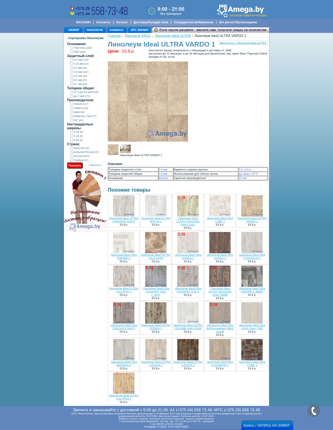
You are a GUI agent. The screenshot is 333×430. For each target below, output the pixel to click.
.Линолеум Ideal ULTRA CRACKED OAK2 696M (219, 291)
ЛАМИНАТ (116, 30)
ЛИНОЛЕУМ (94, 30)
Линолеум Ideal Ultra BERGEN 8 (124, 363)
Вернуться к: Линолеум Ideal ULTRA (243, 42)
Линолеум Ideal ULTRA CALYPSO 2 (124, 290)
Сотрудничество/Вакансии (193, 22)
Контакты (103, 22)
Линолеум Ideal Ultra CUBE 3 (252, 363)
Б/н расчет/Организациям (238, 22)
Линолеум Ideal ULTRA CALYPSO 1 (124, 397)
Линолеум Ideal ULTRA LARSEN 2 (188, 363)
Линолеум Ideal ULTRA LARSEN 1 (156, 363)
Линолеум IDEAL (138, 36)
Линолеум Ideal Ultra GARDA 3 (220, 256)
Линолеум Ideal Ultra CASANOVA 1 (252, 256)
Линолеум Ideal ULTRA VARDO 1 (252, 220)
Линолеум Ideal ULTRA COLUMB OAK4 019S (188, 327)
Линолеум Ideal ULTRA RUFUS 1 (156, 220)
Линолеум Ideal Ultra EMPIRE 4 (124, 256)
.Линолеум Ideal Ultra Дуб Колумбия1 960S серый (220, 328)
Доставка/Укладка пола (151, 22)
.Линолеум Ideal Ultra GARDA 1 (187, 256)
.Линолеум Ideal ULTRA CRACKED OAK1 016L (187, 221)
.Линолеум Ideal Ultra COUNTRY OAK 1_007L (155, 291)
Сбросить (95, 165)
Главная (114, 36)
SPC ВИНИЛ (139, 30)
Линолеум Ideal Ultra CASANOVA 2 (220, 363)
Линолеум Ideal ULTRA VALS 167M (156, 256)
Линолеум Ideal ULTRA (173, 36)
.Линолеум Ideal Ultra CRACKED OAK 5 (123, 327)
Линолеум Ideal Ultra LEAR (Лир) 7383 (252, 327)
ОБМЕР (73, 30)
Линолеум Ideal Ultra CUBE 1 (220, 220)
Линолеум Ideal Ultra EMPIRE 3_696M (252, 290)
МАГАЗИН (83, 22)
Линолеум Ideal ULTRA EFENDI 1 (156, 327)
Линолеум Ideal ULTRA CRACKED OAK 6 (124, 220)
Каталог (122, 22)
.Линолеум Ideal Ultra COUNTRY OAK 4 (187, 290)
